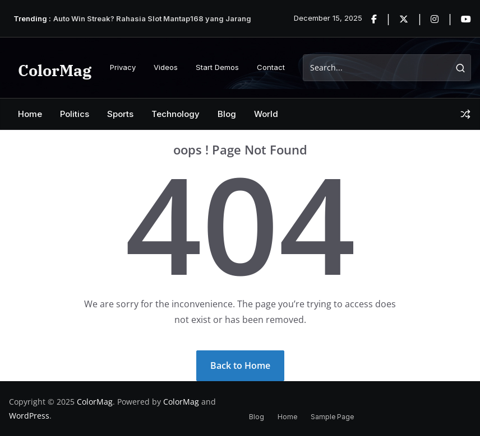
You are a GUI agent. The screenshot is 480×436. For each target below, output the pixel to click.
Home (30, 114)
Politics (74, 114)
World (266, 114)
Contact (271, 67)
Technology (175, 114)
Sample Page (332, 416)
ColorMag (54, 70)
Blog (227, 114)
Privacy (123, 67)
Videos (166, 67)
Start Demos (217, 67)
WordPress (29, 415)
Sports (120, 114)
